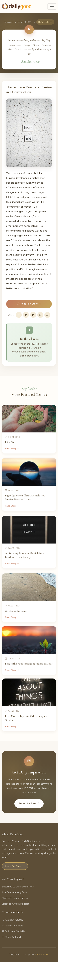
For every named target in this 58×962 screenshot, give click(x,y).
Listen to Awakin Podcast (15, 903)
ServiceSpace (42, 954)
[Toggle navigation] (51, 6)
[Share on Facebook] (19, 315)
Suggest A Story (12, 919)
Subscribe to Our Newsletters (18, 886)
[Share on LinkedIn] (33, 315)
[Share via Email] (47, 315)
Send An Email (11, 937)
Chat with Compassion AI (15, 898)
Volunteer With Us (13, 931)
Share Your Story (12, 925)
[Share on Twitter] (26, 315)
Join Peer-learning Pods (14, 892)
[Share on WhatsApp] (40, 315)
